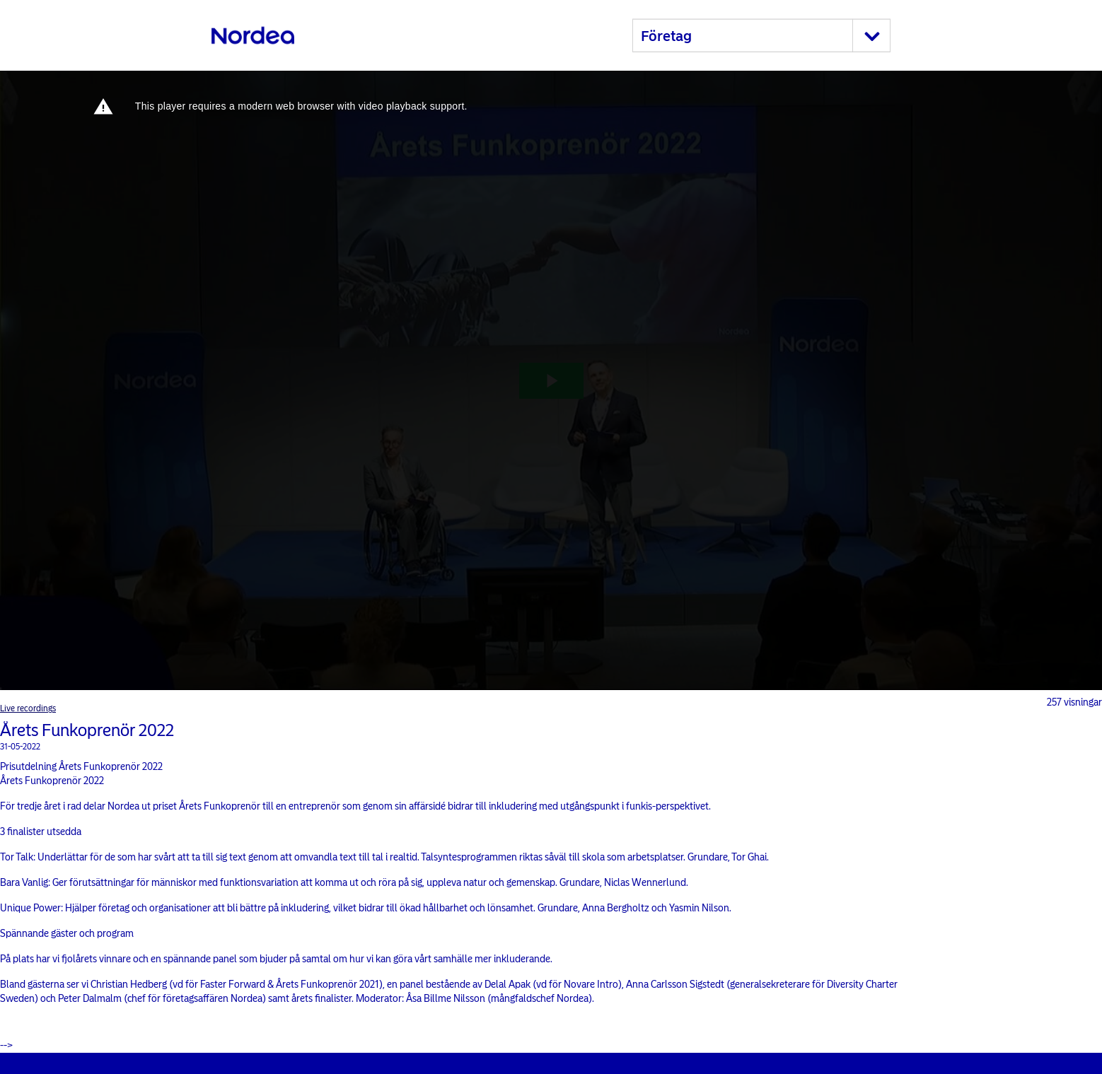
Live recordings (28, 708)
